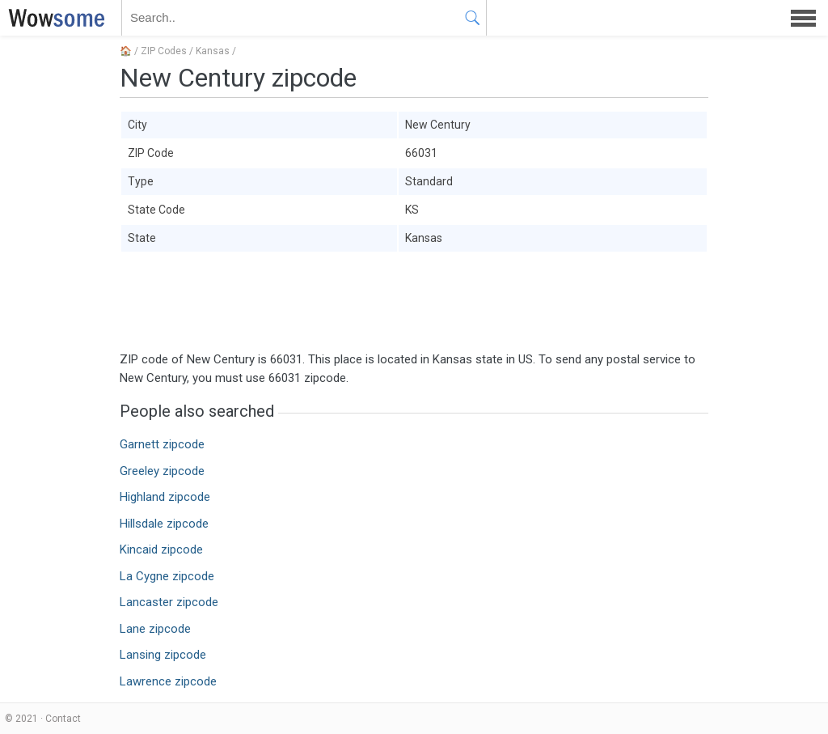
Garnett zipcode (162, 444)
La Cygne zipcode (167, 576)
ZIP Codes (164, 51)
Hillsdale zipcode (164, 523)
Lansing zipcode (163, 654)
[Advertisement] (414, 301)
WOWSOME (53, 18)
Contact (63, 718)
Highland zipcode (165, 497)
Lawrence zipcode (168, 681)
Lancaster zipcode (169, 602)
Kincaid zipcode (161, 549)
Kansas (213, 51)
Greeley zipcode (162, 471)
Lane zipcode (155, 629)
